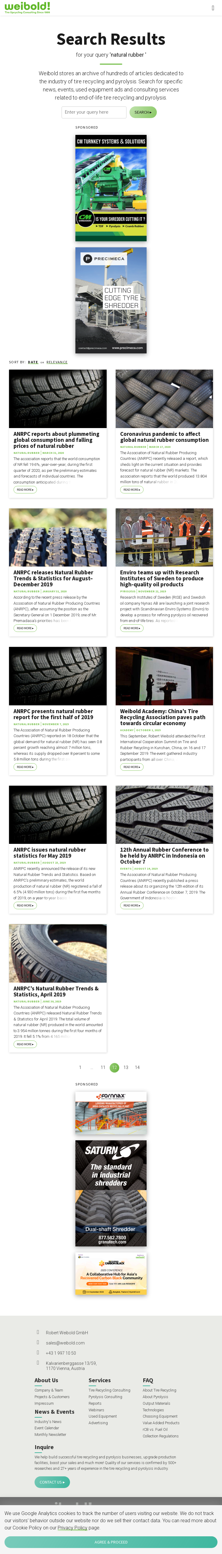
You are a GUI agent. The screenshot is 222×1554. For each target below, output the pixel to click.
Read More (24, 490)
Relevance (57, 362)
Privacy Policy (72, 1528)
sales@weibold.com (65, 1343)
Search (142, 112)
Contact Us (51, 1482)
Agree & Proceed (111, 1542)
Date (33, 362)
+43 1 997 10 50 (61, 1353)
